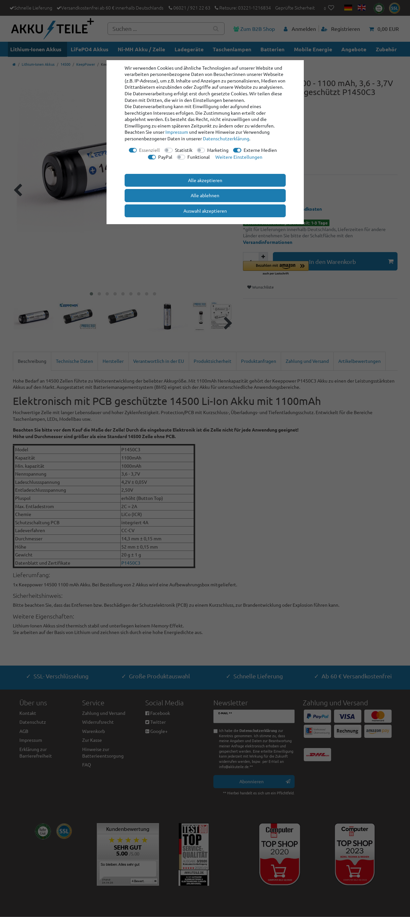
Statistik (183, 150)
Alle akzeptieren (205, 180)
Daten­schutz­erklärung (226, 138)
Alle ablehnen (205, 195)
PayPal (165, 157)
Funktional (198, 157)
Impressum (176, 132)
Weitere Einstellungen (238, 157)
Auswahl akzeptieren (205, 211)
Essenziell (149, 150)
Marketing (218, 150)
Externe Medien (260, 150)
